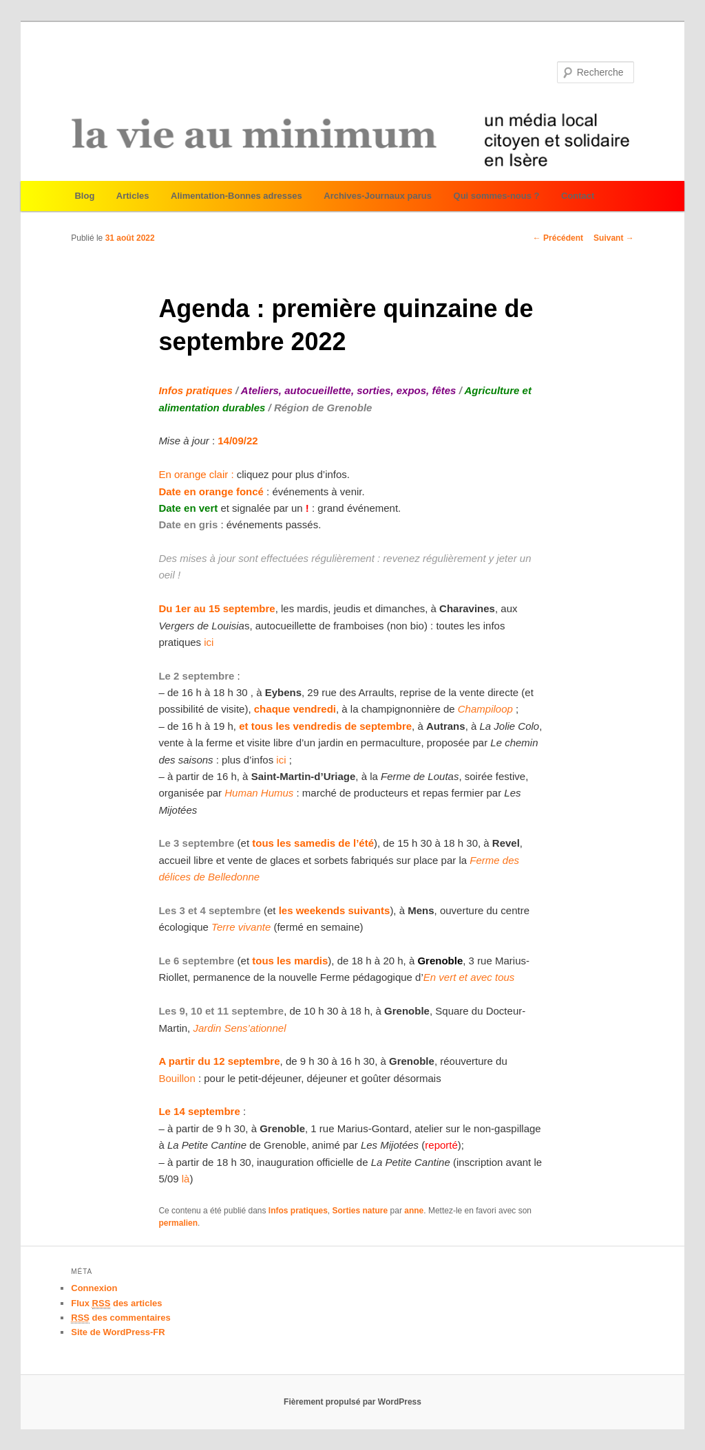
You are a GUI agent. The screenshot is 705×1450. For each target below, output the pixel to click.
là (186, 1178)
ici (207, 642)
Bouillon (176, 1078)
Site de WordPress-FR (118, 1332)
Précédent (558, 238)
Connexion (94, 1288)
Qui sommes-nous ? (497, 196)
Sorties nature (360, 1210)
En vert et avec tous (469, 977)
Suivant (613, 238)
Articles (132, 196)
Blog (84, 196)
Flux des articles (116, 1303)
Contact (577, 196)
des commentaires (121, 1317)
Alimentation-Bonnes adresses (236, 196)
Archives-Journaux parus (378, 196)
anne (413, 1210)
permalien (178, 1223)
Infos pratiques (298, 1210)
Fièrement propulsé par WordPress (352, 1402)
